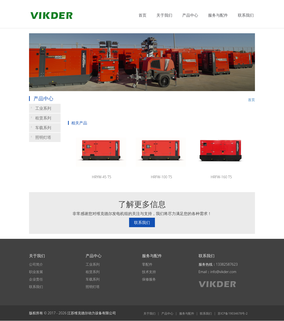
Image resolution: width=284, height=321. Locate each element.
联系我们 (246, 15)
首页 (142, 15)
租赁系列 (41, 118)
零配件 (147, 264)
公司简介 (36, 264)
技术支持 (149, 271)
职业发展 (36, 271)
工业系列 (41, 108)
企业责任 (36, 279)
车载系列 (41, 127)
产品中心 (190, 15)
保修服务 (149, 279)
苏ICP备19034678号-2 (233, 313)
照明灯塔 (41, 137)
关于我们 (164, 15)
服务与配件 (218, 15)
